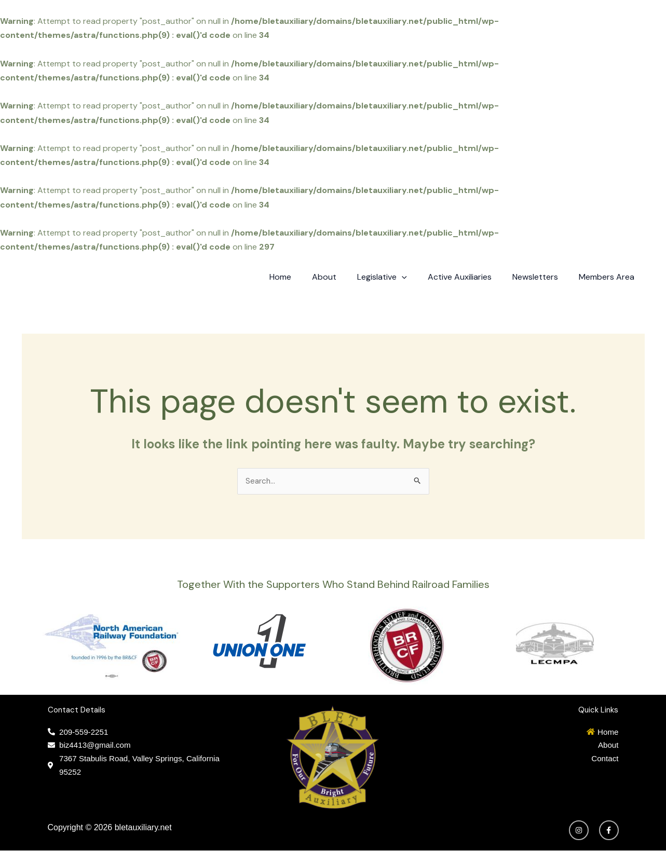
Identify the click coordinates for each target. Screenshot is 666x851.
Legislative (397, 277)
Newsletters (541, 276)
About (343, 276)
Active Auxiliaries (470, 276)
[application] (416, 277)
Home (303, 276)
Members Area (608, 276)
